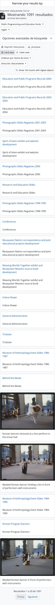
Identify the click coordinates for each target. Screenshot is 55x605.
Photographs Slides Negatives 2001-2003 (24, 123)
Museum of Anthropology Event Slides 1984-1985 (26, 501)
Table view (22, 52)
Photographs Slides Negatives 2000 (21, 167)
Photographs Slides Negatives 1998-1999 (24, 204)
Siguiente (33, 596)
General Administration (15, 316)
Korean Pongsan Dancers (16, 524)
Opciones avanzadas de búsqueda (24, 38)
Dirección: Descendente (12, 63)
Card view (7, 52)
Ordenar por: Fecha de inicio (15, 58)
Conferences (9, 222)
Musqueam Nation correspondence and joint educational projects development (26, 242)
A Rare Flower (9, 298)
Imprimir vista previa (12, 47)
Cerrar (26, 10)
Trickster (7, 335)
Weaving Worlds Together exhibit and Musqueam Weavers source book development (22, 270)
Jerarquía (34, 47)
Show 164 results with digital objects (35, 70)
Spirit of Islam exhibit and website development (20, 143)
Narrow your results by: (27, 3)
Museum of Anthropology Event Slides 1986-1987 (26, 355)
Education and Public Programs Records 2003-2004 (27, 100)
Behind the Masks (11, 378)
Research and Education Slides (18, 185)
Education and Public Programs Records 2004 (26, 78)
